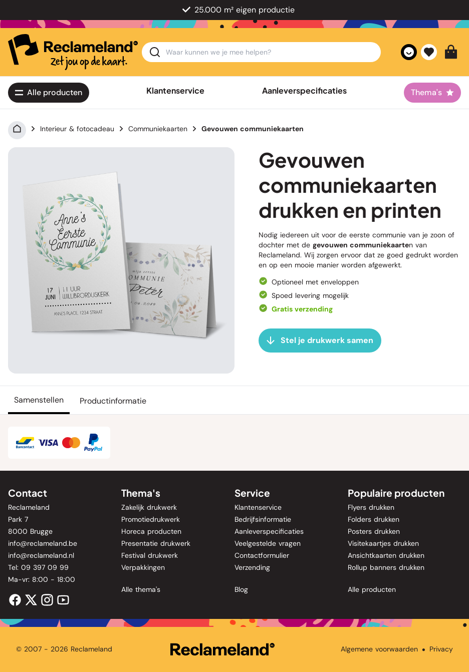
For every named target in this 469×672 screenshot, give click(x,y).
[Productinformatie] (113, 400)
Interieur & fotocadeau (77, 128)
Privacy (441, 648)
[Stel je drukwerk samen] (320, 340)
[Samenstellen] (39, 400)
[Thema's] (432, 93)
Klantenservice (175, 91)
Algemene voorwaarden (379, 648)
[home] (73, 52)
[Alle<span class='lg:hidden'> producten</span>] (48, 93)
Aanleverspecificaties (304, 91)
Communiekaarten (157, 128)
